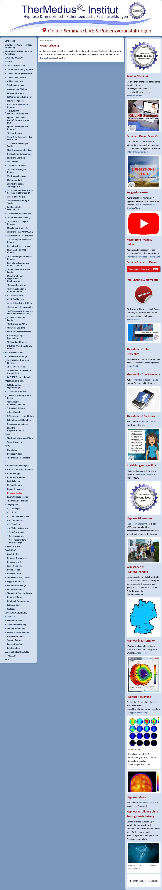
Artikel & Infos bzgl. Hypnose (20, 469)
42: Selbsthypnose (15, 295)
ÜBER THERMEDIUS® (14, 57)
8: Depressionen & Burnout (19, 97)
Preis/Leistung (13, 546)
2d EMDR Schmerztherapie (19, 377)
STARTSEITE (10, 41)
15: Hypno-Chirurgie (16, 158)
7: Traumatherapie (15, 93)
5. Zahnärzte (14, 524)
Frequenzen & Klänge (16, 585)
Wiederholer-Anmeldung (18, 632)
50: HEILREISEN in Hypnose (19, 331)
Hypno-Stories (13, 569)
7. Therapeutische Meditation (20, 416)
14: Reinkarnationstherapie (19, 154)
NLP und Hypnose (15, 485)
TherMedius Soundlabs (17, 500)
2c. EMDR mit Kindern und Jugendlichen (19, 371)
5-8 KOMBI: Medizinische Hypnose (18, 106)
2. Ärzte (12, 512)
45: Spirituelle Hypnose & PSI (20, 307)
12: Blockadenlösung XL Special (17, 144)
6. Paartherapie (14, 412)
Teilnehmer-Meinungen (17, 624)
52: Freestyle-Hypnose (17, 342)
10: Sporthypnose (15, 133)
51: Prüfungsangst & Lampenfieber (16, 336)
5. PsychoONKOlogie (16, 408)
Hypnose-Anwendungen (18, 465)
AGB (7, 659)
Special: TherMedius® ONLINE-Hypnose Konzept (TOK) (18, 120)
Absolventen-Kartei (15, 636)
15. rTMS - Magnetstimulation (15, 429)
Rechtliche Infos (14, 481)
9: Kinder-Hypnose (15, 100)
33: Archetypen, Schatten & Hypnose (19, 240)
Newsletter (12, 450)
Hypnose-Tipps (13, 473)
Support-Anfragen (15, 640)
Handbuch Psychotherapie (19, 601)
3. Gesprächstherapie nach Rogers (19, 396)
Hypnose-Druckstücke (17, 558)
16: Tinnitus (12, 161)
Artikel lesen (141, 653)
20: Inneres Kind (14, 180)
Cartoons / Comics (148, 421)
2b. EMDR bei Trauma (16, 366)
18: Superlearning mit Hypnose (16, 170)
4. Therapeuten (16, 520)
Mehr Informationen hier (139, 152)
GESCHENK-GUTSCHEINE (16, 612)
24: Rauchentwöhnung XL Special (18, 202)
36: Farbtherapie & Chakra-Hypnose (19, 257)
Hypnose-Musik (14, 562)
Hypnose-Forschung (16, 477)
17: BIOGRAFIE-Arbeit (16, 165)
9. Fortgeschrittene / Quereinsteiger (18, 541)
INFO (7, 461)
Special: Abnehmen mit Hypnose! (17, 127)
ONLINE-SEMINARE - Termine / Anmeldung (18, 46)
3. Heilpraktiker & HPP (19, 516)
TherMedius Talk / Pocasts (19, 577)
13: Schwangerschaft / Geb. (19, 150)
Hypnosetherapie (47, 58)
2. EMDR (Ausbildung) (17, 356)
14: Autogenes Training (17, 424)
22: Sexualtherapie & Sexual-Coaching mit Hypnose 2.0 (20, 191)
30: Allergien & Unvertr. (17, 228)
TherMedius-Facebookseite (146, 380)
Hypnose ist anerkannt (137, 524)
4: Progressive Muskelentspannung (16, 403)
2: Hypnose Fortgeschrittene (19, 73)
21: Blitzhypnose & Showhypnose (15, 185)
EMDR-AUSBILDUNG (14, 352)
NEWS (7, 446)
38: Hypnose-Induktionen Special (18, 270)
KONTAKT (9, 61)
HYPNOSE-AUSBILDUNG (15, 65)
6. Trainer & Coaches (18, 528)
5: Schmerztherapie (15, 85)
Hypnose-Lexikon (14, 493)
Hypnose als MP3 (15, 573)
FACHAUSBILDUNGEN (14, 381)
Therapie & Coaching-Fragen (19, 593)
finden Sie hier (133, 366)
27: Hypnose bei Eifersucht (19, 213)
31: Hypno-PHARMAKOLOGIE (20, 232)
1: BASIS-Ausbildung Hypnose (20, 69)
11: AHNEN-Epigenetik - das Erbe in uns (19, 138)
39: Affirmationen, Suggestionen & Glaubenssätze (15, 278)
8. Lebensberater (16, 536)
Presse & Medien (14, 644)
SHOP (7, 434)
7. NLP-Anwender (17, 532)
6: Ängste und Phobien (17, 89)
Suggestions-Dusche (16, 581)
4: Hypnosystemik (15, 81)
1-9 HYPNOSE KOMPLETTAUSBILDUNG (18, 112)
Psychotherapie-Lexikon (17, 497)
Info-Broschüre (13, 648)
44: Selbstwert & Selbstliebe (19, 303)
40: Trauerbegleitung (16, 285)
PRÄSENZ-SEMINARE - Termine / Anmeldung (19, 52)
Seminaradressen (15, 620)
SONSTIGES (10, 616)
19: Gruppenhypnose (16, 176)
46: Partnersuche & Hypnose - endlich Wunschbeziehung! (20, 312)
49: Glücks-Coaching (16, 328)
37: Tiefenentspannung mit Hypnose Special (19, 264)
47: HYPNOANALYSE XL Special (17, 318)
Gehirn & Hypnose (15, 489)
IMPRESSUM (10, 655)
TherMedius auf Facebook (18, 457)
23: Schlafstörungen (16, 196)
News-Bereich (133, 319)
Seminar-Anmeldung (16, 628)
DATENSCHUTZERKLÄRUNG (17, 652)
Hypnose (94, 51)
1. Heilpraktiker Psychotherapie (14, 386)
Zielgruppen (12, 504)
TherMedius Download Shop (20, 438)
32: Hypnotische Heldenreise (20, 235)
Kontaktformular (134, 95)
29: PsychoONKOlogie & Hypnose (17, 222)
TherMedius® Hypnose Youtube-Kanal (144, 256)
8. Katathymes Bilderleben (19, 420)
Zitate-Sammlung (14, 589)
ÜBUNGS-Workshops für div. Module (19, 347)
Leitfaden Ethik (14, 605)
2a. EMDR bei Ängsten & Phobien (18, 361)
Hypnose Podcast (14, 454)
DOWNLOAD (10, 550)
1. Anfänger (14, 508)
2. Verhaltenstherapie (16, 391)
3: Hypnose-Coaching (16, 77)
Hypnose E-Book (14, 597)
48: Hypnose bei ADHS (17, 324)
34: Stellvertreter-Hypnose (19, 246)
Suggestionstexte (14, 442)
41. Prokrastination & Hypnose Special (16, 290)
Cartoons (11, 609)
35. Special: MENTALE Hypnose (16, 251)
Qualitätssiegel (13, 554)
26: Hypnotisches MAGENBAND (14, 208)
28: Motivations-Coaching (18, 217)
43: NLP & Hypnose (15, 299)
